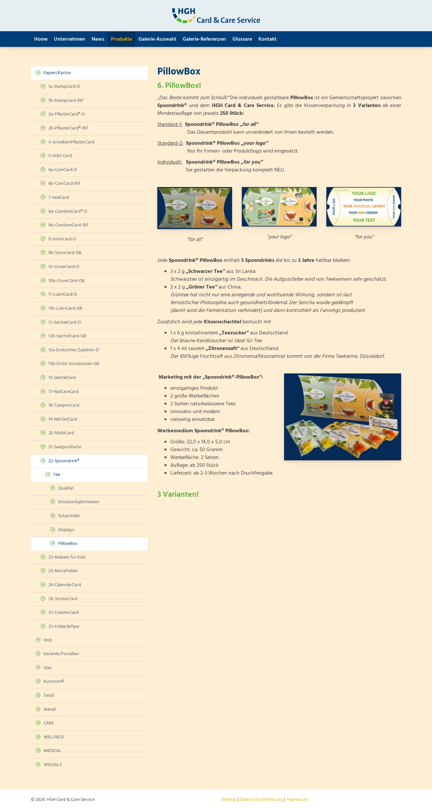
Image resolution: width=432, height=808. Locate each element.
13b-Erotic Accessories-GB (73, 364)
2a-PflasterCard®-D (66, 114)
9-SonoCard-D (62, 239)
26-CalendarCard (64, 585)
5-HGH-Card (60, 156)
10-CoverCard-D (63, 267)
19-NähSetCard (62, 419)
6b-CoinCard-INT (64, 183)
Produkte (121, 39)
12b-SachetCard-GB (67, 336)
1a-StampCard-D (64, 86)
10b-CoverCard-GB (66, 281)
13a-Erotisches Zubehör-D (73, 350)
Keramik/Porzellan (61, 654)
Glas (48, 668)
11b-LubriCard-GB (65, 308)
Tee (56, 474)
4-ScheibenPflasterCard (71, 142)
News (98, 39)
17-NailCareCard (63, 392)
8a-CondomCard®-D (67, 211)
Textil (49, 695)
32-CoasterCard (63, 612)
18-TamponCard (63, 405)
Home (40, 39)
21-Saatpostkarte (64, 447)
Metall (50, 709)
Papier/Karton (57, 73)
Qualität (66, 488)
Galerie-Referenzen (204, 39)
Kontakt (267, 39)
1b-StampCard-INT (66, 100)
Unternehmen (69, 39)
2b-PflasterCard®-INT (68, 128)
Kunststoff (54, 681)
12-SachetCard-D (64, 322)
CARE (49, 723)
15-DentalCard (62, 378)
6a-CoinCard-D (62, 170)
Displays (66, 530)
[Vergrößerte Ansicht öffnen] (194, 208)
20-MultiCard (61, 433)
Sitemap (229, 799)
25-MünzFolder (63, 571)
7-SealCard (58, 197)
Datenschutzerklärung (261, 799)
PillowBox (67, 543)
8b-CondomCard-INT (68, 225)
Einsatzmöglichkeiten (78, 502)
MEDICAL (52, 751)
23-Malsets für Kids (66, 557)
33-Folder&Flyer (64, 626)
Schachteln (69, 516)
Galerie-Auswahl (157, 39)
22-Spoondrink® (63, 461)
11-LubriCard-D (62, 294)
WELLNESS (54, 737)
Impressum (297, 799)
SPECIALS (53, 765)
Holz (48, 640)
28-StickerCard (62, 599)
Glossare (242, 39)
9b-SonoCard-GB (64, 253)
